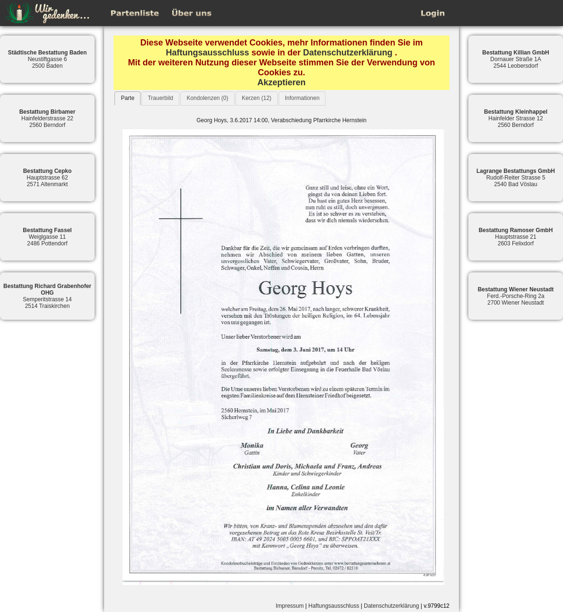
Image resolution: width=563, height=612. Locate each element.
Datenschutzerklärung (348, 52)
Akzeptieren (281, 82)
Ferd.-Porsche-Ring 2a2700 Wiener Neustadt (516, 296)
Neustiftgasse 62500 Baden (47, 59)
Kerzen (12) (257, 98)
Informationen (302, 98)
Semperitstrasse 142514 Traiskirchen (47, 296)
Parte (127, 98)
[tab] (127, 98)
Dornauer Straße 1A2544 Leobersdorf (515, 59)
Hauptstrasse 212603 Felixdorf (516, 237)
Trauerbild (160, 98)
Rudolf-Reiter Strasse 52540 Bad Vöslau (515, 178)
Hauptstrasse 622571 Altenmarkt (47, 178)
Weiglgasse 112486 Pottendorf (47, 237)
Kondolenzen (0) (207, 98)
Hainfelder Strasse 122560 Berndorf (515, 118)
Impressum (290, 606)
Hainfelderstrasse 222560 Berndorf (47, 118)
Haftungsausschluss (207, 52)
